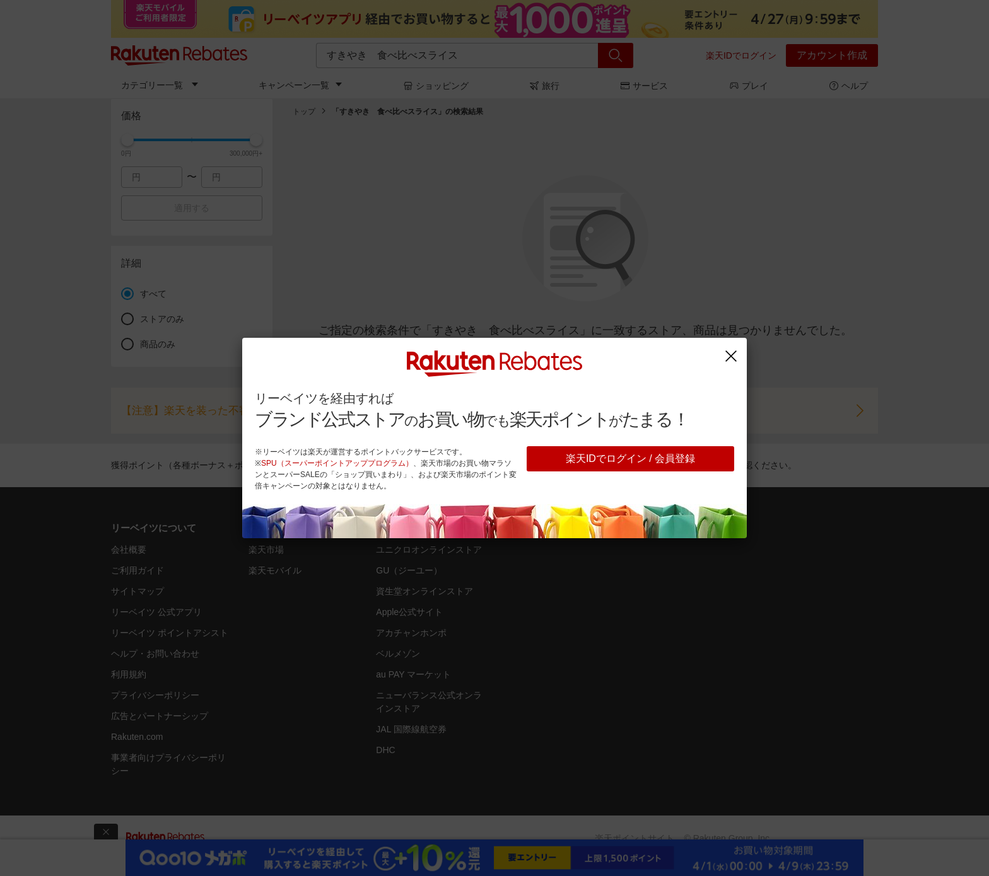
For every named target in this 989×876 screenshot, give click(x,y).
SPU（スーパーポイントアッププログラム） (337, 463)
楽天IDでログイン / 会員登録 (630, 458)
